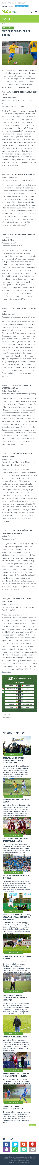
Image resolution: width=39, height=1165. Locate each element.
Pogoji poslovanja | (15, 1160)
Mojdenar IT (23, 1162)
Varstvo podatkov (24, 1160)
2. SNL (11, 28)
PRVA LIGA (4, 3)
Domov (3, 23)
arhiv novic (32, 1125)
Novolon (29, 1162)
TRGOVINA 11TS (12, 3)
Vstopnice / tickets (22, 6)
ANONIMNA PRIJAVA (7, 6)
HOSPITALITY (21, 3)
